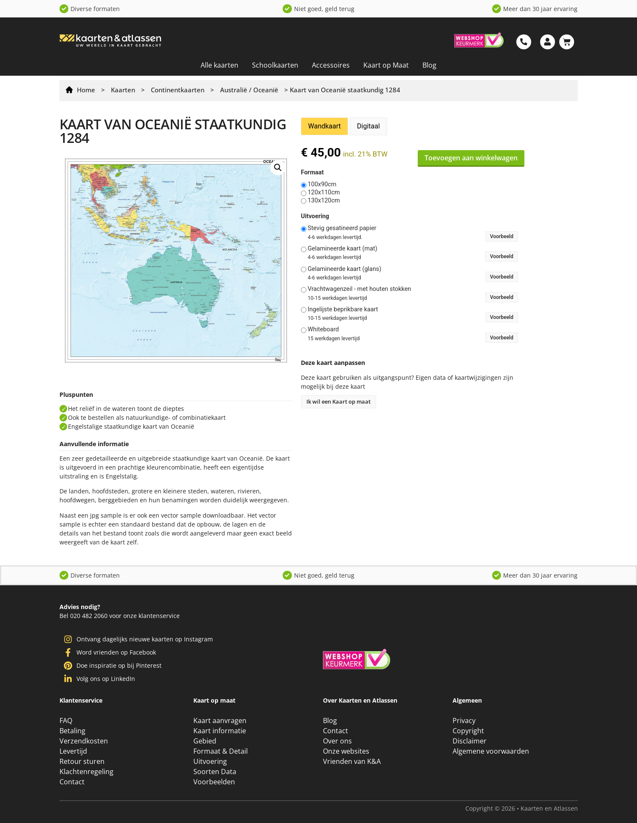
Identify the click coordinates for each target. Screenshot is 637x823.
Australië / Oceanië (249, 89)
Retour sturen (82, 761)
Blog (429, 65)
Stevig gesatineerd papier (342, 228)
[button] (278, 167)
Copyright (468, 730)
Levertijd (73, 751)
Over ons (337, 741)
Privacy (464, 720)
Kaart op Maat (386, 65)
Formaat (312, 173)
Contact (72, 781)
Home (86, 89)
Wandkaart (324, 126)
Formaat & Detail (220, 751)
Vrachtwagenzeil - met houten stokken (359, 289)
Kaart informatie (219, 730)
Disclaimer (470, 741)
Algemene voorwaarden (491, 751)
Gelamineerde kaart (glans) (344, 269)
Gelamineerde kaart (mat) (342, 249)
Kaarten (123, 89)
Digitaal (368, 126)
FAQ (65, 720)
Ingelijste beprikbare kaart (343, 310)
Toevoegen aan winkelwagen (471, 157)
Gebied (204, 741)
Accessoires (331, 65)
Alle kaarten (219, 65)
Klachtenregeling (86, 771)
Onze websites (346, 751)
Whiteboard (323, 330)
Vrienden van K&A (352, 761)
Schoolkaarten (275, 65)
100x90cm (322, 185)
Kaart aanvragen (219, 720)
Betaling (72, 730)
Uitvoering (315, 216)
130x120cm (324, 201)
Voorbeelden (214, 781)
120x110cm (324, 193)
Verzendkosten (83, 741)
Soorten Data (214, 771)
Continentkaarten (177, 89)
